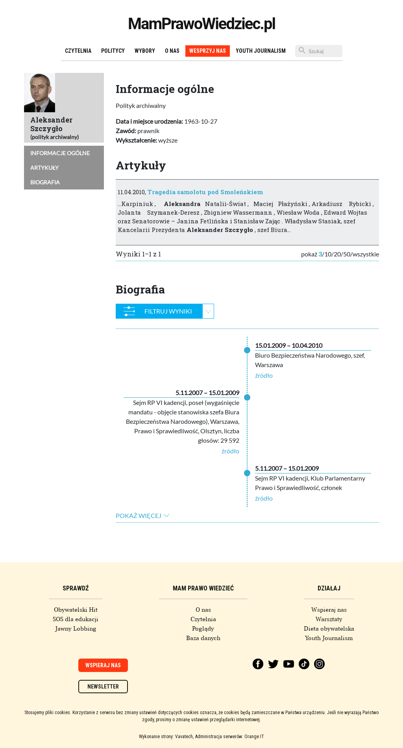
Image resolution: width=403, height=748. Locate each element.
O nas (172, 51)
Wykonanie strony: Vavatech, (166, 736)
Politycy (113, 51)
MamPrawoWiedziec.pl (201, 24)
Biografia (45, 182)
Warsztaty (329, 619)
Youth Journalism (261, 51)
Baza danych (203, 638)
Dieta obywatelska (329, 629)
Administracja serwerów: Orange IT (229, 736)
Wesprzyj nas (207, 51)
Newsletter (103, 686)
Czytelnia (78, 51)
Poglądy (203, 629)
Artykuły (44, 167)
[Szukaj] (318, 51)
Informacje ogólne (60, 153)
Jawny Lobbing (75, 629)
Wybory (145, 51)
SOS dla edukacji (75, 619)
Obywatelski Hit (76, 610)
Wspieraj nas (329, 610)
